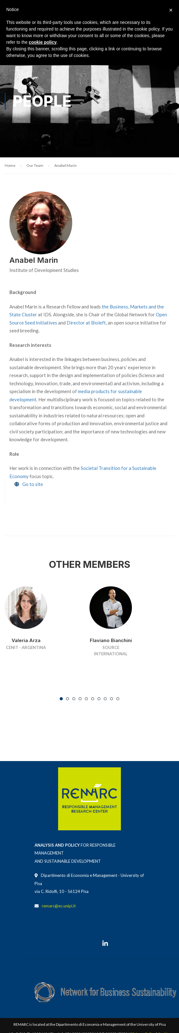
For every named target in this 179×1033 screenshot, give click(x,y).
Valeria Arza (26, 640)
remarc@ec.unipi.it (59, 905)
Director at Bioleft (86, 322)
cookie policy (43, 42)
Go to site (32, 484)
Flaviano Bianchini (111, 640)
